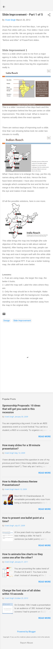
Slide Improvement (22, 320)
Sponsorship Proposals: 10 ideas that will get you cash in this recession (21, 409)
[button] (49, 15)
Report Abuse (26, 643)
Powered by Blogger (26, 631)
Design (7, 320)
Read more (44, 436)
